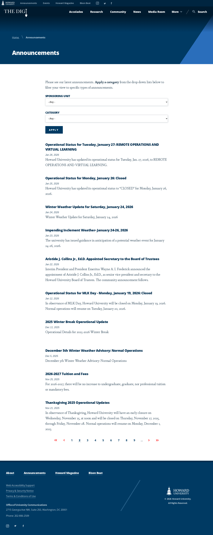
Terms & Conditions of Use (21, 496)
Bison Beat (85, 3)
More (177, 12)
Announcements (28, 3)
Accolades (76, 12)
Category (52, 112)
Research (96, 12)
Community (118, 12)
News (137, 12)
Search (199, 12)
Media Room (156, 12)
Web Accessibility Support (20, 485)
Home (15, 37)
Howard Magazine (65, 3)
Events (46, 3)
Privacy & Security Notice (20, 490)
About (10, 473)
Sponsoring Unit (57, 96)
